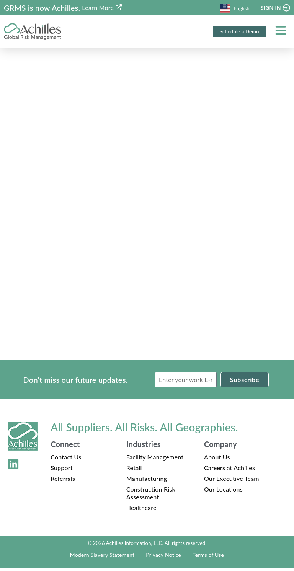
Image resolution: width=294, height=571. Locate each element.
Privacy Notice (163, 558)
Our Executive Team (231, 481)
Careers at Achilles (229, 471)
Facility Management (154, 460)
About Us (217, 460)
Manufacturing (146, 481)
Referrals (63, 481)
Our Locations (223, 492)
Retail (134, 471)
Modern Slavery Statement (102, 558)
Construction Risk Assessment (150, 496)
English (235, 8)
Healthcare (141, 511)
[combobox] (235, 7)
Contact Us (66, 460)
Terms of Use (208, 558)
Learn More (98, 7)
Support (62, 471)
